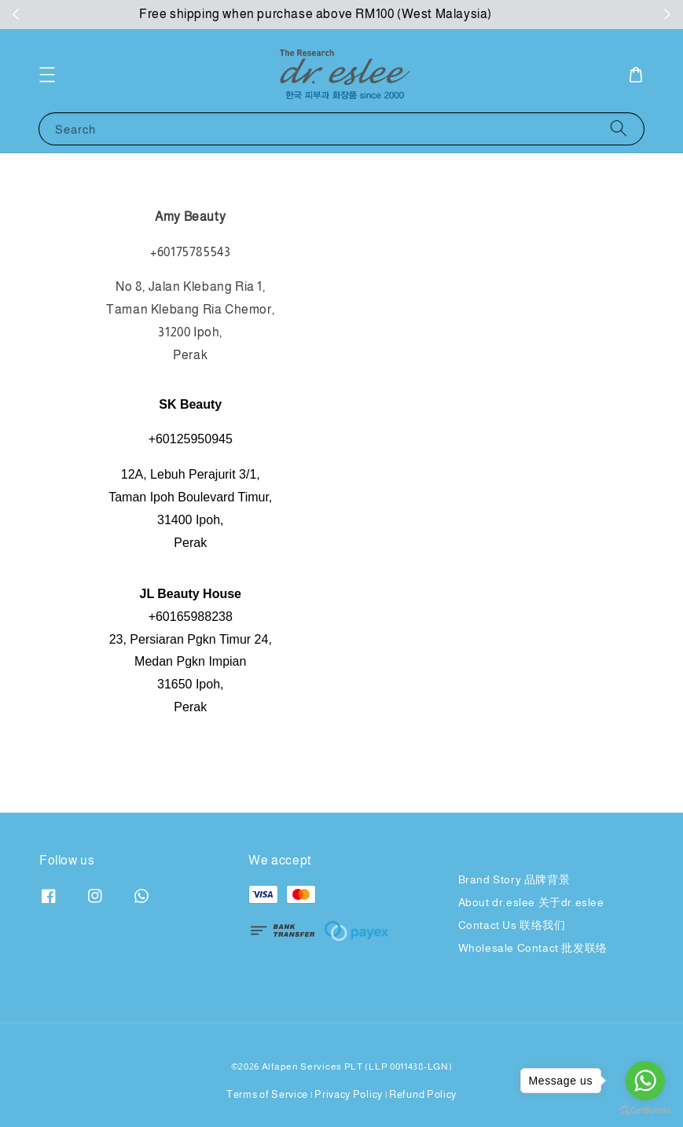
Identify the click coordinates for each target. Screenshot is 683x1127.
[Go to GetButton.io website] (645, 1111)
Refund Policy (423, 1094)
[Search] (618, 128)
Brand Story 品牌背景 (514, 879)
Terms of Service (267, 1094)
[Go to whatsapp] (645, 1080)
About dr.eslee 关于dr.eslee (531, 902)
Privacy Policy (348, 1094)
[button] (47, 74)
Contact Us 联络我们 (512, 925)
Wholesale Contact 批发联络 (533, 948)
